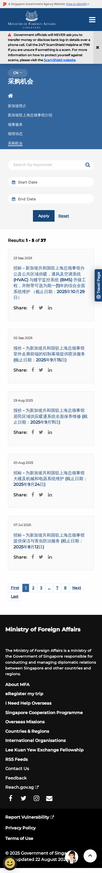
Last (14, 596)
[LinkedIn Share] (48, 307)
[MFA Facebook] (10, 798)
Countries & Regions (27, 731)
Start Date (24, 182)
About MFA (17, 684)
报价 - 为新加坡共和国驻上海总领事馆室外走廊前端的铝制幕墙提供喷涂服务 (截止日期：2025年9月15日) (49, 354)
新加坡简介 (17, 105)
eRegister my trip (24, 693)
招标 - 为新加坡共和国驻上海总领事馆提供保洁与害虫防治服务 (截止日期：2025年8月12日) (49, 541)
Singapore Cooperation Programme (44, 712)
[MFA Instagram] (36, 798)
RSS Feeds (16, 759)
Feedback (16, 778)
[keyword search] (87, 165)
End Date (24, 199)
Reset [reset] (63, 216)
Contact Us (17, 768)
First (15, 587)
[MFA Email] (49, 798)
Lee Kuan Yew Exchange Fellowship (44, 749)
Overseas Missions (25, 721)
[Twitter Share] (39, 307)
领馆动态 (15, 133)
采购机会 (15, 143)
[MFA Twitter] (23, 798)
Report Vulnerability (27, 817)
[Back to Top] (90, 855)
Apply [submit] (43, 216)
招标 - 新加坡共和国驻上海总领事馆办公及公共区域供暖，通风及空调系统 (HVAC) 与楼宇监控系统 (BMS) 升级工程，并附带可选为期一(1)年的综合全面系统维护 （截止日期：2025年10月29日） (49, 283)
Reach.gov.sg (19, 787)
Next (76, 587)
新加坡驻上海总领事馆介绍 (30, 115)
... (49, 587)
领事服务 (15, 124)
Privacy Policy (20, 827)
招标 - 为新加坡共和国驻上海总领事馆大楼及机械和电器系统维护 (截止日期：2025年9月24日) (50, 478)
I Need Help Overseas (28, 703)
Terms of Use (19, 838)
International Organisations (35, 740)
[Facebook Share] (31, 307)
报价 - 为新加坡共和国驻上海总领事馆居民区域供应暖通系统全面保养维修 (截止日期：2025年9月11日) (50, 416)
